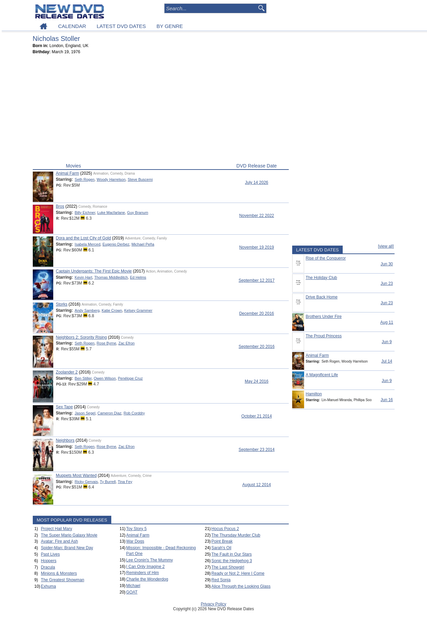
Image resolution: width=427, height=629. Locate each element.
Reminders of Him (142, 572)
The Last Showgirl (227, 567)
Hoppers (48, 560)
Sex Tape (64, 407)
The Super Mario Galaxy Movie (69, 535)
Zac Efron (126, 343)
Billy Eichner (85, 212)
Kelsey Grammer (138, 310)
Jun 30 (387, 264)
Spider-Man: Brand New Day (67, 547)
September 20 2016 (256, 346)
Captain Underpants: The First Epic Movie (94, 271)
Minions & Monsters (59, 573)
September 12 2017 (256, 280)
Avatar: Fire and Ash (59, 541)
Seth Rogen (85, 179)
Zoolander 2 (67, 372)
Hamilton (314, 394)
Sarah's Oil (221, 547)
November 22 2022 (256, 215)
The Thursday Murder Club (235, 535)
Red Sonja (220, 579)
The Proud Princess (324, 336)
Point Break (221, 541)
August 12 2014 (256, 484)
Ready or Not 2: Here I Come (237, 573)
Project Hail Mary (56, 528)
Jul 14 (386, 361)
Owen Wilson (105, 378)
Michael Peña (142, 244)
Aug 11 (386, 322)
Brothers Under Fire (324, 316)
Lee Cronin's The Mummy (149, 560)
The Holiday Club (321, 277)
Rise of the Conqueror (326, 258)
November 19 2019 (256, 247)
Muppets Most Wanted (76, 475)
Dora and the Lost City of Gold (83, 238)
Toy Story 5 (136, 528)
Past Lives (50, 554)
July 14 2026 (256, 182)
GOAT (132, 592)
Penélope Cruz (130, 378)
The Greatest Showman (62, 579)
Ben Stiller (83, 378)
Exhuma (48, 586)
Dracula (48, 567)
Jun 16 (387, 399)
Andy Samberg (87, 310)
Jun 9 (387, 341)
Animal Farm (67, 173)
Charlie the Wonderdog (147, 579)
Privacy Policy (213, 604)
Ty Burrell (108, 482)
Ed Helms (138, 277)
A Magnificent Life (322, 374)
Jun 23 (387, 283)
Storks (62, 304)
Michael (133, 585)
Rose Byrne (106, 343)
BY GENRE (170, 26)
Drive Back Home (322, 297)
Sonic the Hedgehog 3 (231, 560)
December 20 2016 (256, 313)
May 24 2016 (256, 381)
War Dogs (135, 541)
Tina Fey (125, 482)
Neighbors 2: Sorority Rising (81, 337)
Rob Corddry (134, 413)
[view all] (386, 246)
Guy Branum (137, 212)
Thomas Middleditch (111, 277)
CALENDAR (72, 26)
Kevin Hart (83, 277)
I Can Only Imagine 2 (145, 566)
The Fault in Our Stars (231, 554)
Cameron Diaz (110, 413)
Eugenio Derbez (115, 244)
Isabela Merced (87, 244)
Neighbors (65, 440)
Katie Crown (112, 310)
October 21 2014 (256, 416)
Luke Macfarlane (111, 212)
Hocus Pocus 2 (225, 528)
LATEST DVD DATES (121, 26)
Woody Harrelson (111, 179)
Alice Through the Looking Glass (240, 586)
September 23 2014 (256, 449)
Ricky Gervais (86, 482)
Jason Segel (85, 413)
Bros (60, 206)
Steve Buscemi (140, 179)
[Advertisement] (161, 110)
